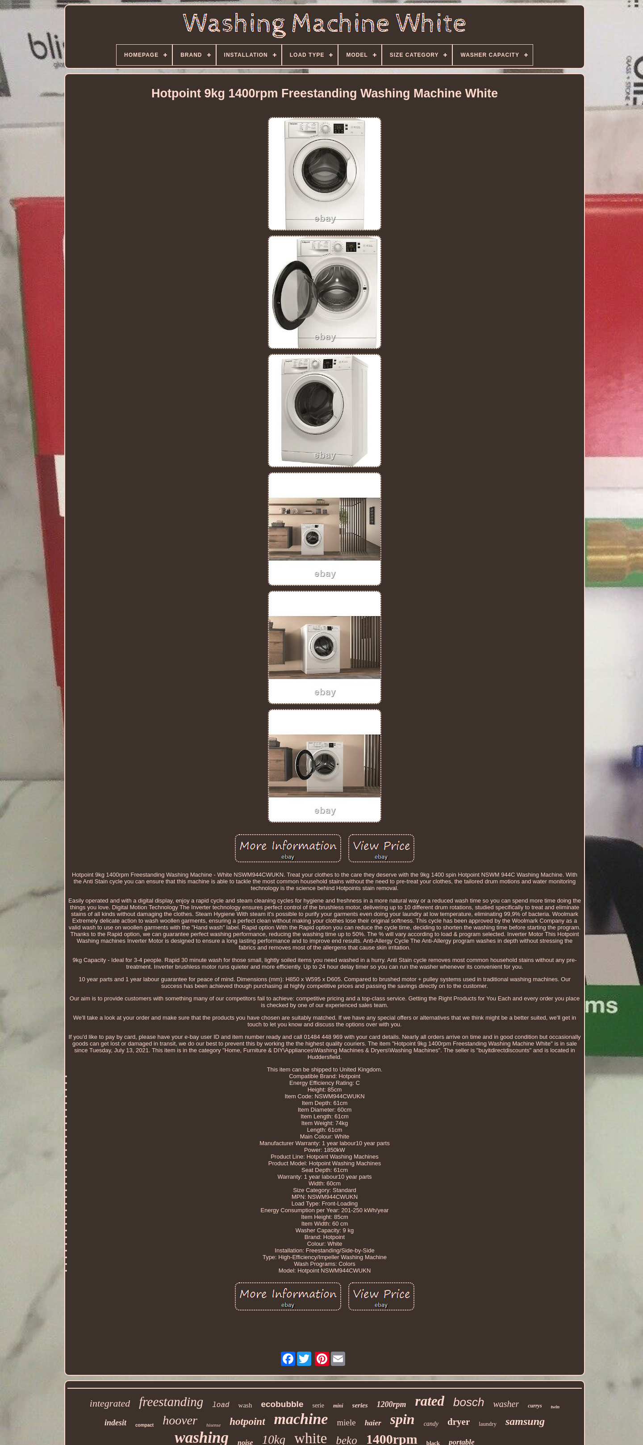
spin (402, 1419)
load (220, 1405)
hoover (180, 1420)
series (360, 1405)
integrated (110, 1403)
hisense (213, 1425)
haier (373, 1423)
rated (429, 1401)
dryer (458, 1421)
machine (301, 1419)
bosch (468, 1402)
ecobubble (282, 1404)
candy (431, 1423)
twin (555, 1406)
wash (245, 1405)
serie (318, 1405)
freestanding (171, 1402)
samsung (525, 1421)
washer (506, 1404)
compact (144, 1425)
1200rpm (391, 1404)
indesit (115, 1422)
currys (535, 1406)
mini (338, 1406)
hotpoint (247, 1421)
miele (346, 1422)
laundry (488, 1423)
